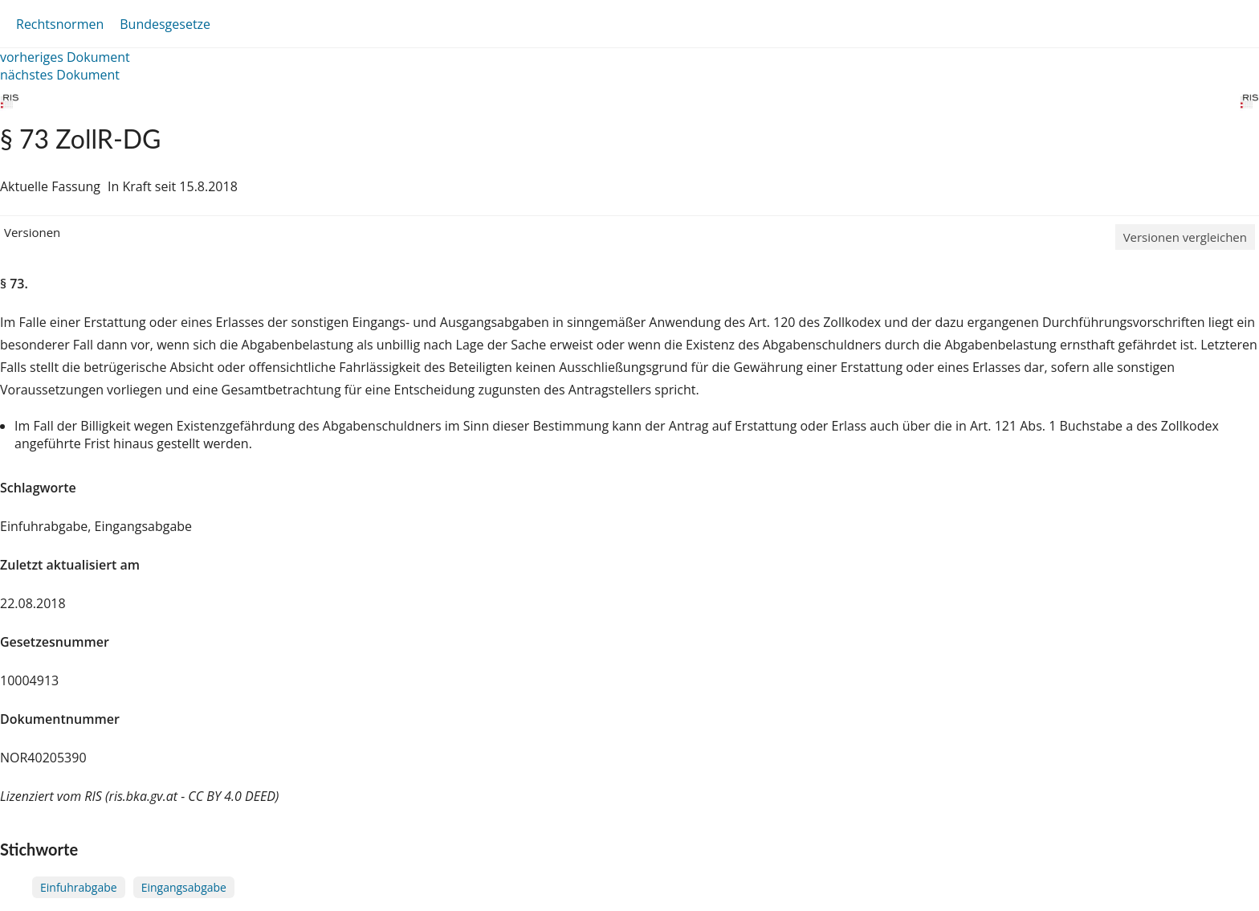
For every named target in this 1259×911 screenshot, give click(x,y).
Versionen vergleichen (1185, 237)
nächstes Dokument (60, 75)
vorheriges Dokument (65, 57)
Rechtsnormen (60, 24)
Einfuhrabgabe (78, 887)
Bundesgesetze (165, 24)
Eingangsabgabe (183, 887)
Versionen (32, 232)
